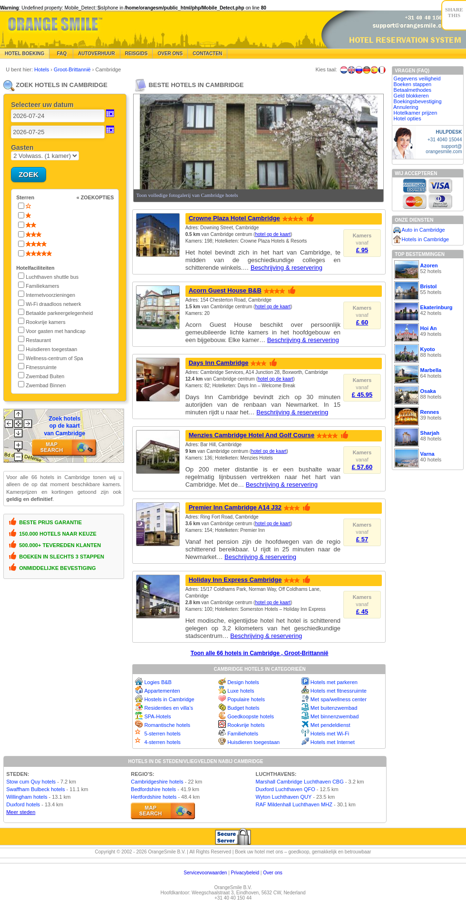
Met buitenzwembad (334, 708)
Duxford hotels (23, 804)
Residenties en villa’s (168, 708)
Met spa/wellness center (339, 699)
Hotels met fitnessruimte (339, 691)
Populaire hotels (246, 699)
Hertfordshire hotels (153, 797)
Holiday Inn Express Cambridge (235, 579)
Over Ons (170, 53)
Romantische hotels (167, 725)
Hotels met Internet (333, 742)
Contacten (207, 53)
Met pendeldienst (330, 725)
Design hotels (243, 682)
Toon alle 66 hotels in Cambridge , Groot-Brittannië (260, 653)
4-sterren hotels (162, 742)
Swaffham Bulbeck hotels (35, 789)
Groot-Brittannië (73, 69)
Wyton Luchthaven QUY (283, 797)
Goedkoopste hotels (250, 716)
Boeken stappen (413, 84)
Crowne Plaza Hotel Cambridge (234, 218)
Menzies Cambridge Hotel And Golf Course (252, 435)
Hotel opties (407, 118)
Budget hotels (243, 708)
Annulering (405, 107)
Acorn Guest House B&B (225, 290)
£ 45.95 (362, 394)
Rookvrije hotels (245, 725)
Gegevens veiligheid (417, 78)
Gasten (22, 147)
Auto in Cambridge (423, 230)
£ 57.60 (362, 466)
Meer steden (20, 812)
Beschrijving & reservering (286, 267)
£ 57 (362, 539)
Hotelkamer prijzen (415, 113)
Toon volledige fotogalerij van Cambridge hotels (187, 195)
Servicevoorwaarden (205, 872)
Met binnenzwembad (335, 716)
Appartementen (162, 691)
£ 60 (362, 322)
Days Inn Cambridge (219, 362)
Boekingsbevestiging (418, 101)
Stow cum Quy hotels (31, 781)
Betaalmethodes (413, 90)
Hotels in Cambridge (425, 239)
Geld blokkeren (411, 95)
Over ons (272, 872)
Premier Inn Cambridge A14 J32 (235, 507)
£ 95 (362, 250)
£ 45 (362, 611)
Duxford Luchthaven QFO (285, 789)
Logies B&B (157, 682)
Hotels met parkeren (334, 682)
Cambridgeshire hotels (157, 781)
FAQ (61, 53)
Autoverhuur (96, 53)
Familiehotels (242, 733)
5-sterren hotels (162, 733)
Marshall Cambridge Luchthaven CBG (299, 781)
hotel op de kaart (273, 234)
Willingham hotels (26, 797)
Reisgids (136, 53)
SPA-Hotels (157, 716)
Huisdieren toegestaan (253, 742)
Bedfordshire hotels (153, 789)
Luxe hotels (240, 691)
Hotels (42, 69)
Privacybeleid (245, 872)
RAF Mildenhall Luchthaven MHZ (293, 804)
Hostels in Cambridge (169, 699)
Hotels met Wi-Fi (330, 733)
